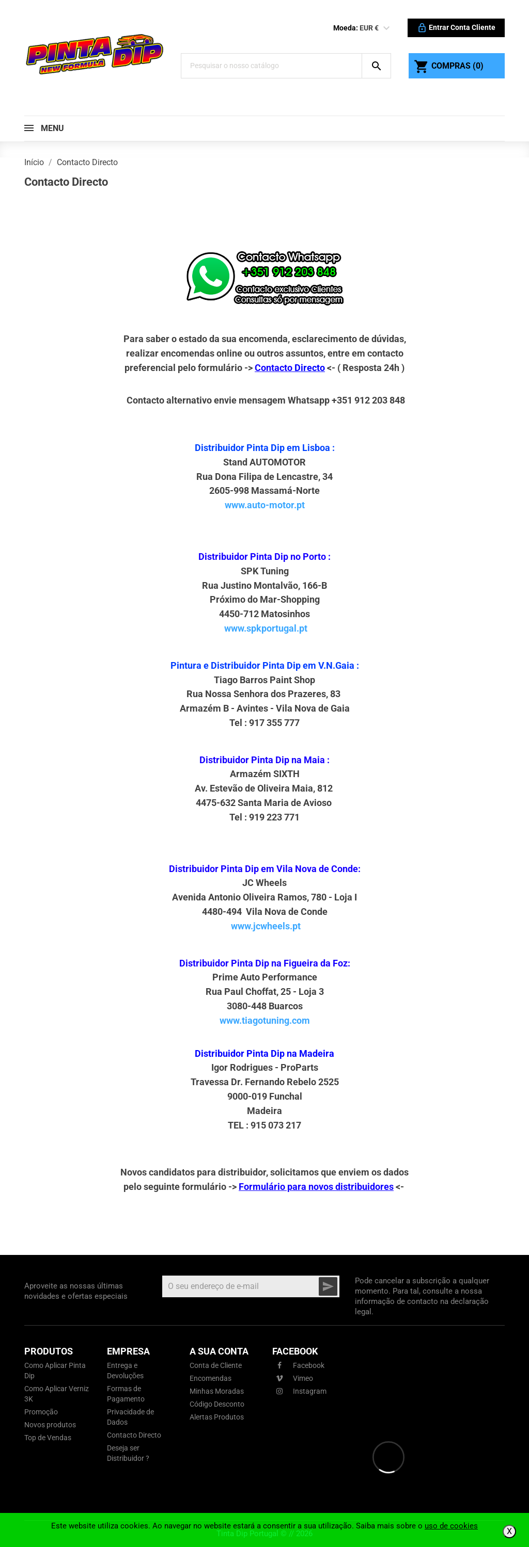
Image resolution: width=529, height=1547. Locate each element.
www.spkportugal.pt (265, 628)
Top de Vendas (47, 1437)
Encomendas (210, 1378)
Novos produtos (50, 1425)
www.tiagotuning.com (265, 1020)
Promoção (41, 1412)
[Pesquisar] (271, 66)
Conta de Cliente (216, 1365)
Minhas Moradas (217, 1391)
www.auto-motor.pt (265, 504)
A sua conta (219, 1351)
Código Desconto (217, 1404)
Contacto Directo (134, 1435)
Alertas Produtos (217, 1417)
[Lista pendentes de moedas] (386, 28)
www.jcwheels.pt (266, 926)
